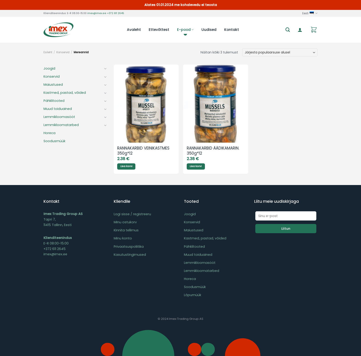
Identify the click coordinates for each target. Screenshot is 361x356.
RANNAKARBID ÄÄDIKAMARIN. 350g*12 (213, 151)
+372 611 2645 (115, 13)
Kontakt (231, 29)
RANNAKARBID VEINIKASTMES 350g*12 (143, 151)
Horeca (49, 133)
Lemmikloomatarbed (61, 125)
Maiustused (53, 84)
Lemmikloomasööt (59, 117)
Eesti (309, 13)
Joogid (49, 68)
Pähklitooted (54, 100)
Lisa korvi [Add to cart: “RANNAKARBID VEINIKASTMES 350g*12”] (126, 166)
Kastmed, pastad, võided (65, 92)
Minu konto (123, 238)
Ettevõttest (159, 29)
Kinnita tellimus (126, 230)
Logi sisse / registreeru (132, 214)
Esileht (48, 52)
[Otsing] (287, 30)
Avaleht (134, 29)
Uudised (208, 29)
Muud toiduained (58, 108)
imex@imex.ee (96, 13)
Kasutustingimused (130, 254)
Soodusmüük (54, 141)
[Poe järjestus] (279, 52)
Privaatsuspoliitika (129, 246)
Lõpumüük (192, 295)
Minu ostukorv (125, 222)
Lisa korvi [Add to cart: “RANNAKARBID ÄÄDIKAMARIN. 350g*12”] (196, 166)
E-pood (185, 29)
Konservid (63, 52)
